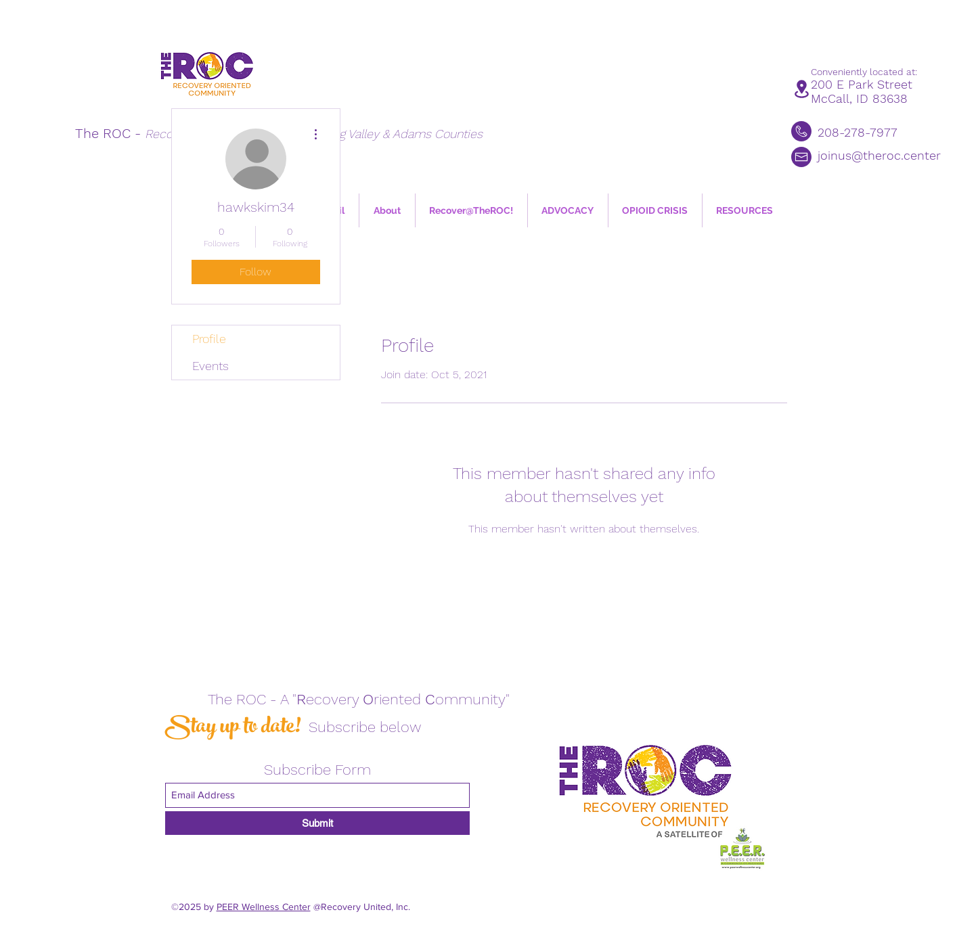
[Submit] (317, 823)
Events (210, 366)
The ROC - (110, 133)
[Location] (801, 89)
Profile (209, 339)
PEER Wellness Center (264, 906)
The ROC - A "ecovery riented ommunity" (359, 699)
